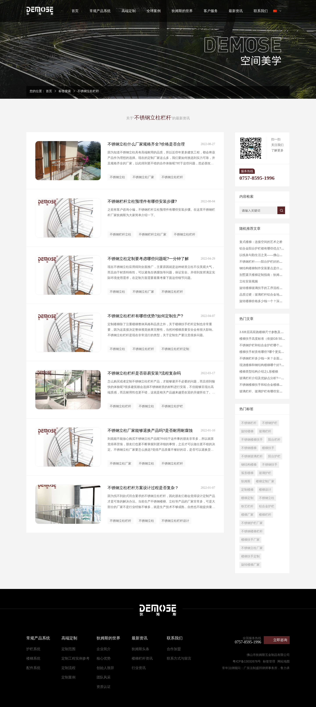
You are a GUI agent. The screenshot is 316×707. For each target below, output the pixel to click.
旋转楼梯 (247, 431)
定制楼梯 (247, 489)
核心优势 (104, 658)
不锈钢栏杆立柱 (120, 234)
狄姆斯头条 (140, 649)
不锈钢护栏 (269, 423)
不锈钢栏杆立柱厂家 (152, 234)
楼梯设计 (265, 489)
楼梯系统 (33, 658)
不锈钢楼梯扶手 (252, 439)
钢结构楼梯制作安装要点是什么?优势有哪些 (269, 268)
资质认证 (104, 687)
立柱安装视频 (248, 281)
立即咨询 (280, 640)
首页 (75, 11)
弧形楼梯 (247, 473)
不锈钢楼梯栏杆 (252, 531)
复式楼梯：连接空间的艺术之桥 (260, 242)
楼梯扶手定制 (250, 556)
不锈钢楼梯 (249, 448)
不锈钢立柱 (117, 177)
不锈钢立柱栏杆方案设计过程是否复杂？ (143, 488)
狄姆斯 (245, 481)
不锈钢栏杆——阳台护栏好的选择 (262, 261)
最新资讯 (236, 11)
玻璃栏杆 (265, 431)
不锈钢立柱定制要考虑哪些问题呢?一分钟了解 (148, 259)
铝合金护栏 (266, 506)
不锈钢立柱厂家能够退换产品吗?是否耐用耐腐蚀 (150, 430)
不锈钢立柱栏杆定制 (175, 349)
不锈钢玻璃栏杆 (252, 456)
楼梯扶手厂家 (250, 539)
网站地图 (283, 661)
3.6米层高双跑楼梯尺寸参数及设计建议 (266, 332)
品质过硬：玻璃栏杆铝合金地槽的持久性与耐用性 (273, 294)
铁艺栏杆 (247, 506)
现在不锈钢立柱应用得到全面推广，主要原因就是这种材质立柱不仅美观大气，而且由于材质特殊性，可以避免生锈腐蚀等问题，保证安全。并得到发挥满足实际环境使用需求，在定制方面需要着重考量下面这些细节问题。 (161, 272)
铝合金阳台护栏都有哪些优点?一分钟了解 (267, 248)
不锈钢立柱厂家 (143, 177)
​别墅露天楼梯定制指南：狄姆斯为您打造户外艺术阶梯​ (276, 274)
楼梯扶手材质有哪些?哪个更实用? (262, 352)
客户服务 (211, 11)
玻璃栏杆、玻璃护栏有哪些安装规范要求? (267, 391)
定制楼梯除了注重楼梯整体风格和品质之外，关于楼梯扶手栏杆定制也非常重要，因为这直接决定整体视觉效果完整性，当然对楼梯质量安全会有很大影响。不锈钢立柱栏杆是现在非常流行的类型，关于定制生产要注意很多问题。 (161, 329)
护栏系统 (33, 649)
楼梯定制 (247, 498)
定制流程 (68, 668)
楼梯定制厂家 (265, 481)
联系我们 (261, 11)
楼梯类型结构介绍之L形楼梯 (258, 371)
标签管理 (269, 661)
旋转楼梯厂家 (250, 564)
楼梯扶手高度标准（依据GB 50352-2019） (268, 338)
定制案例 (68, 677)
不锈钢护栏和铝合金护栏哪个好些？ (264, 345)
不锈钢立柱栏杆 (88, 91)
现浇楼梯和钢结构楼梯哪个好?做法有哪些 (267, 365)
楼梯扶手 (268, 448)
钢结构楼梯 (249, 464)
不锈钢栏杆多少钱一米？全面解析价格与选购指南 (273, 358)
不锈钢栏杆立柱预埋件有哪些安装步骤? (142, 201)
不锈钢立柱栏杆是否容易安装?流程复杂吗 (144, 373)
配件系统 (33, 668)
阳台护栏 (274, 456)
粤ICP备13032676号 (247, 661)
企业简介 (104, 649)
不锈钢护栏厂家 (252, 523)
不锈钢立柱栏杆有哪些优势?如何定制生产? (145, 316)
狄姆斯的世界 (182, 11)
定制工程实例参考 (75, 658)
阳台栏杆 (274, 439)
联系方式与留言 (179, 658)
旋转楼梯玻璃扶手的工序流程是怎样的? (266, 288)
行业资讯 (139, 668)
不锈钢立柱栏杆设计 (175, 520)
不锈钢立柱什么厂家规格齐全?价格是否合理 (146, 144)
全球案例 (154, 11)
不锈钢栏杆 (249, 423)
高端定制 (129, 11)
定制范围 (68, 649)
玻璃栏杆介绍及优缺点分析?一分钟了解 (266, 378)
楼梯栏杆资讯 (142, 658)
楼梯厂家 (247, 514)
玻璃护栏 (265, 473)
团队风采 (104, 677)
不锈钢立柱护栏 (172, 406)
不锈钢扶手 (269, 464)
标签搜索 (65, 91)
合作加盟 (174, 649)
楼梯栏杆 (265, 514)
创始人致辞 (105, 668)
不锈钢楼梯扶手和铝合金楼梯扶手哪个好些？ (270, 384)
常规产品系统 (100, 11)
